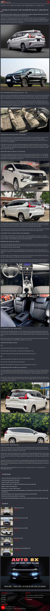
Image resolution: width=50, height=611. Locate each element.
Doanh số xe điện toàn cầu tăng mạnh (10, 482)
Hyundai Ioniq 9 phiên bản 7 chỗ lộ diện (10, 480)
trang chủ (3, 5)
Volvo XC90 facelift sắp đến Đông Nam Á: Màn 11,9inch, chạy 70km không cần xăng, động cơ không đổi (25, 498)
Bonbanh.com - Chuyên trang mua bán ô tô (16, 608)
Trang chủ (3, 595)
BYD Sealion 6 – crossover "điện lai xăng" (11, 488)
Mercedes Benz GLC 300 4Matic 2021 (22, 548)
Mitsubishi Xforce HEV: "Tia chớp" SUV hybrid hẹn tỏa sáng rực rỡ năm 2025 (19, 484)
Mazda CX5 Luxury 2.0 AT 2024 (21, 518)
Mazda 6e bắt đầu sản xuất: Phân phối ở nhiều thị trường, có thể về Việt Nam (19, 494)
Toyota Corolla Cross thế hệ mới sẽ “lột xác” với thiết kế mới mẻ (16, 478)
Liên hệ (2, 601)
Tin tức (8, 5)
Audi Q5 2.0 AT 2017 (18, 538)
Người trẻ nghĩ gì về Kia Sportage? (9, 486)
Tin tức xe (3, 599)
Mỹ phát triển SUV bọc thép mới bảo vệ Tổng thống (13, 496)
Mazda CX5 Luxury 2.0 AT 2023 (21, 528)
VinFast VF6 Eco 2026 (18, 507)
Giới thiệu (3, 597)
